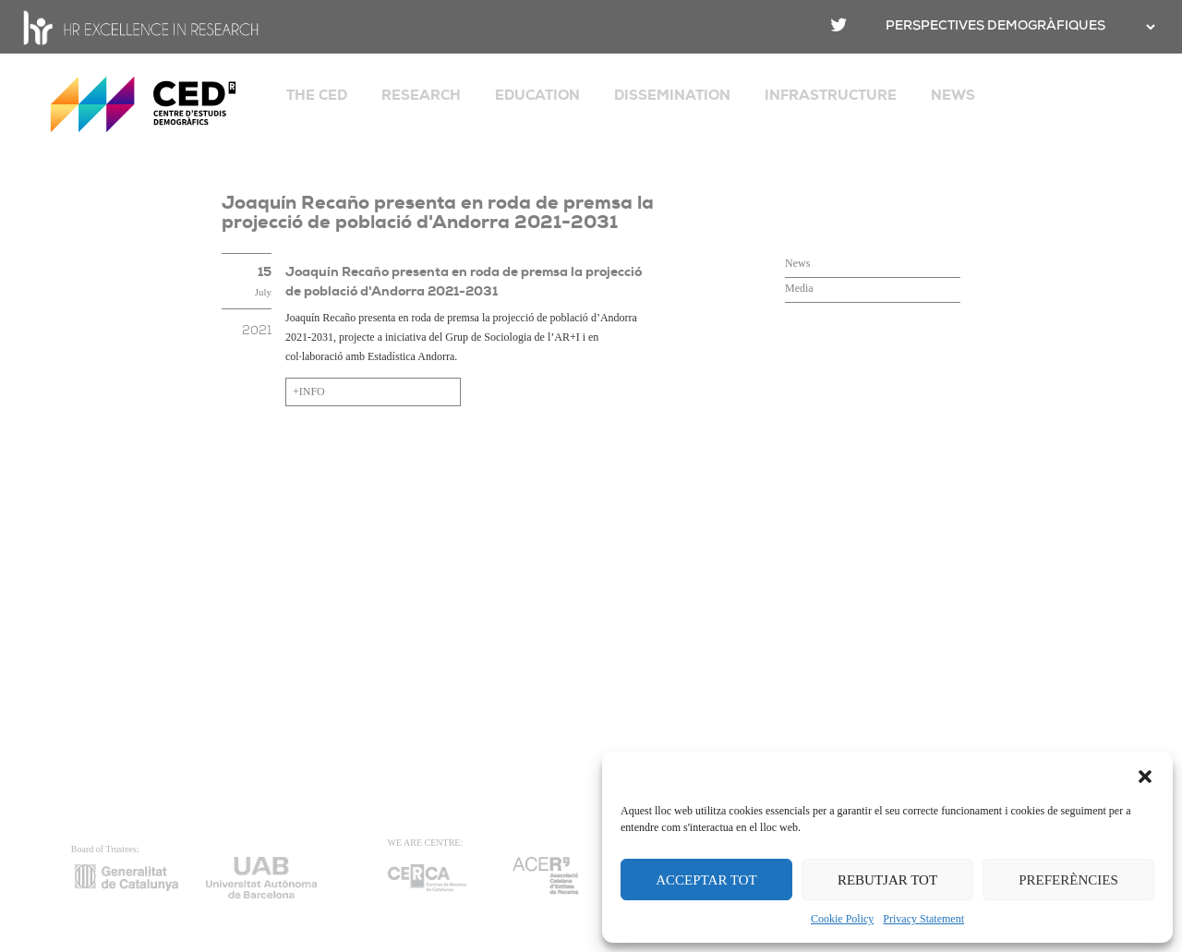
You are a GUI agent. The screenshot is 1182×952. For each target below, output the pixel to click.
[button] (1145, 774)
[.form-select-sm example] (1149, 26)
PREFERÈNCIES (1068, 880)
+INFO (309, 391)
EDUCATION (537, 95)
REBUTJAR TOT (887, 880)
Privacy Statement (923, 918)
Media (799, 288)
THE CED (316, 95)
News (797, 263)
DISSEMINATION (672, 95)
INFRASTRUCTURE (831, 95)
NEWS (953, 95)
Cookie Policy (842, 918)
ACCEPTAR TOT (706, 880)
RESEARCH (421, 95)
